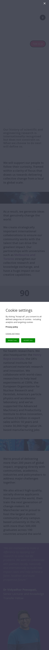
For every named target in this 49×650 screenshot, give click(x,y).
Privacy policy (12, 327)
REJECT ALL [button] (12, 340)
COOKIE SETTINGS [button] (13, 334)
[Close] (45, 4)
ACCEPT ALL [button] (28, 340)
